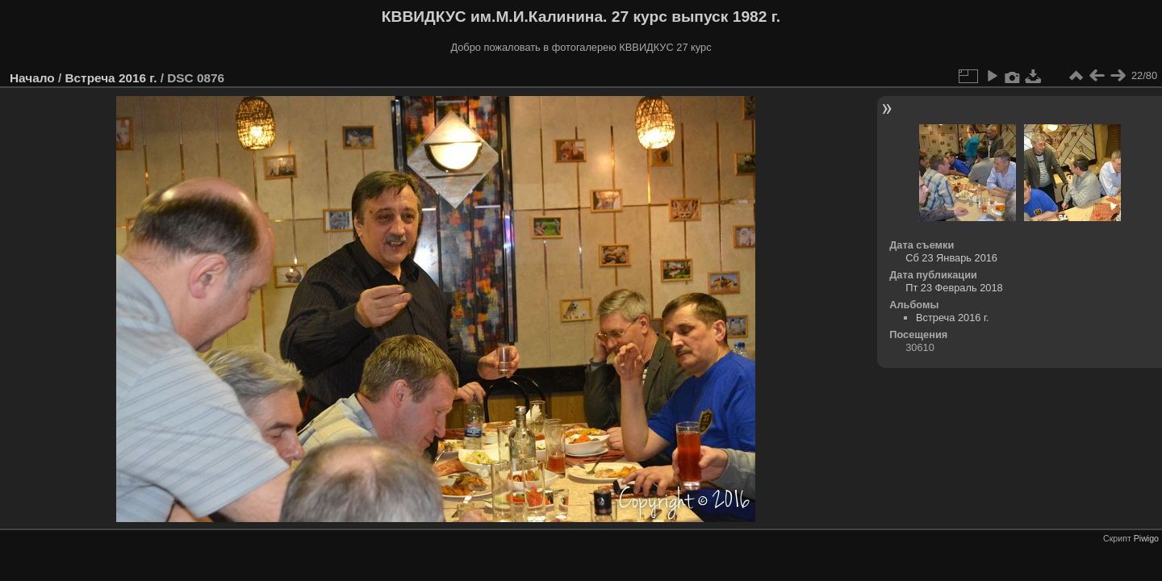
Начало (32, 78)
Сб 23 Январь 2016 (951, 258)
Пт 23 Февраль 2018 (953, 288)
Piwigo (1146, 538)
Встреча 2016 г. (111, 78)
